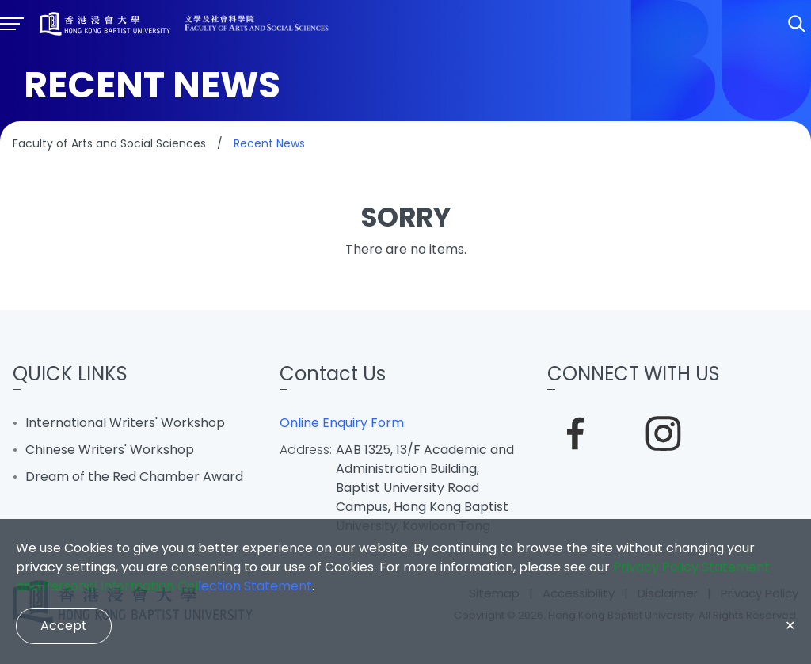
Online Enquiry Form (342, 423)
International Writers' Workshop (125, 423)
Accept (63, 625)
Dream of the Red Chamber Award (134, 476)
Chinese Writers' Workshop (109, 450)
